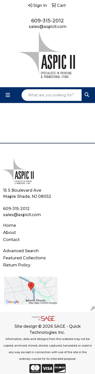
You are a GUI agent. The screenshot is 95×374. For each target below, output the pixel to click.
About (9, 232)
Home (9, 225)
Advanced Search (21, 250)
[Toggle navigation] (8, 95)
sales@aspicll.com (48, 26)
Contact (11, 239)
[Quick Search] (52, 95)
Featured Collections (24, 258)
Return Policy (16, 265)
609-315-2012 (47, 21)
